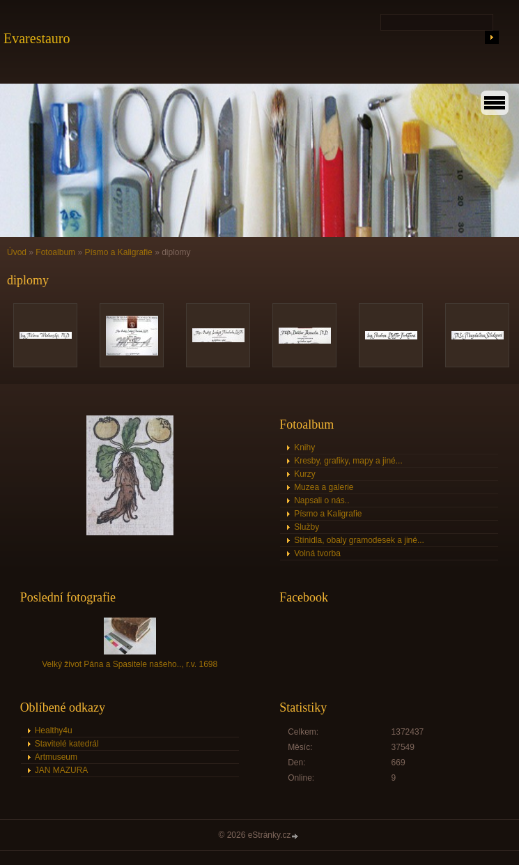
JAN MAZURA (61, 770)
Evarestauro (36, 38)
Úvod (16, 252)
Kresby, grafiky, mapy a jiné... (348, 461)
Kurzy (305, 474)
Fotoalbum (55, 252)
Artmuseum (56, 757)
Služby (306, 527)
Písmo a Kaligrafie (118, 252)
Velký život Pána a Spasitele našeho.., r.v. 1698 (129, 664)
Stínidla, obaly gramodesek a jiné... (359, 540)
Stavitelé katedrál (67, 744)
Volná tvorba (317, 553)
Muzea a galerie (323, 487)
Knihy (304, 447)
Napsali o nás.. (321, 500)
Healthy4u (53, 730)
